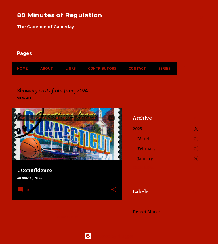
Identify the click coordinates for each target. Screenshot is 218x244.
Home (22, 68)
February (146, 148)
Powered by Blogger (109, 236)
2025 (137, 128)
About (46, 68)
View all (24, 98)
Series (164, 68)
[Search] (202, 18)
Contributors (102, 68)
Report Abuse (146, 211)
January (145, 158)
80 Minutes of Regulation (59, 15)
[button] (113, 190)
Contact (137, 68)
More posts (67, 217)
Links (71, 68)
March (143, 138)
